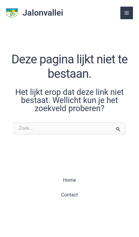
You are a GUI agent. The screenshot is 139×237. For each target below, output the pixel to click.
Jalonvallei (43, 13)
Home (69, 180)
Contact (69, 195)
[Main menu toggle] (126, 13)
